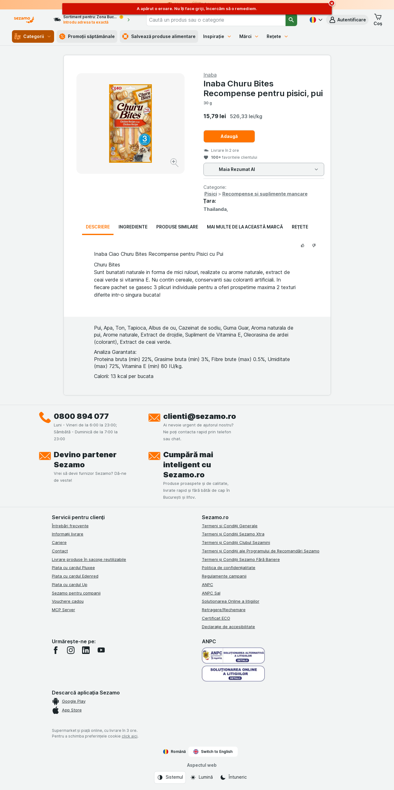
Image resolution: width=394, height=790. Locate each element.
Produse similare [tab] (177, 226)
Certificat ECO (216, 618)
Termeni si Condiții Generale (230, 525)
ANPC (207, 584)
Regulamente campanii (224, 576)
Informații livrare (68, 533)
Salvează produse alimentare (159, 36)
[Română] (315, 20)
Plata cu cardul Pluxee (73, 567)
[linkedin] (86, 650)
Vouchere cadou (68, 601)
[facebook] (55, 650)
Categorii (33, 36)
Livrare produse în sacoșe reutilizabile (89, 559)
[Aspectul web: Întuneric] (233, 777)
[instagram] (71, 650)
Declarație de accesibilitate (228, 626)
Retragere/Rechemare (224, 609)
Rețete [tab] (300, 226)
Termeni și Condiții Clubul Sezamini (236, 542)
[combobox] (216, 20)
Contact (60, 550)
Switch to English (213, 751)
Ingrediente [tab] (133, 226)
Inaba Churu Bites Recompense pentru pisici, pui (263, 88)
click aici (129, 736)
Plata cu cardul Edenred (75, 576)
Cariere (59, 542)
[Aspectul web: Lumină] (201, 777)
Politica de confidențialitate (229, 567)
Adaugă (229, 136)
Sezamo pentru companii (76, 592)
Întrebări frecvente (70, 525)
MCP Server (63, 609)
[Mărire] (175, 163)
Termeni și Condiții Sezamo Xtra (233, 533)
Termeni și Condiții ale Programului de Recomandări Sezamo (260, 550)
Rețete (278, 36)
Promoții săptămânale (87, 36)
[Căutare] (291, 20)
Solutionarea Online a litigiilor (230, 601)
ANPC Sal (211, 592)
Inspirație (217, 36)
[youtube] (101, 650)
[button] (347, 20)
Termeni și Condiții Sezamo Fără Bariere (241, 559)
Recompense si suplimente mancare (265, 194)
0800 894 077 (81, 416)
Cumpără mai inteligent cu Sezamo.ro (188, 464)
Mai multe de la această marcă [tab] (245, 226)
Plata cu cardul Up (69, 584)
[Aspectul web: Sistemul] (170, 777)
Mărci (249, 36)
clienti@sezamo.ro (199, 416)
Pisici (210, 194)
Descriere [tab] (98, 226)
